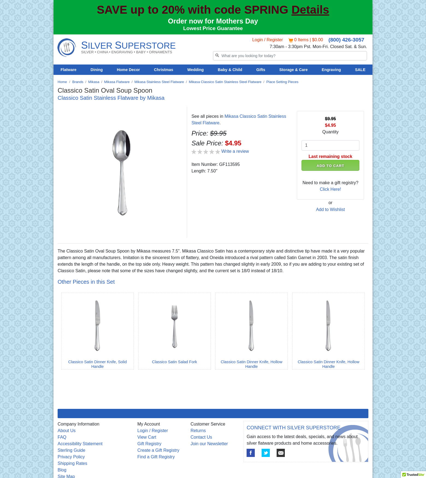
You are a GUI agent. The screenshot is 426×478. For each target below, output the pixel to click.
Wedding (195, 70)
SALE (360, 70)
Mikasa (93, 82)
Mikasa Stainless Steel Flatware (159, 82)
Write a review (235, 151)
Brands (78, 82)
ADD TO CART (330, 166)
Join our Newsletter (209, 443)
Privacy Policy (71, 456)
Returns (198, 430)
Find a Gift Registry (156, 456)
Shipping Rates (72, 463)
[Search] (290, 55)
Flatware (68, 70)
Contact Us (201, 437)
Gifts (260, 70)
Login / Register (267, 39)
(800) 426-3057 (346, 40)
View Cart (146, 437)
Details (310, 9)
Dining (97, 70)
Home (62, 82)
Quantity (330, 132)
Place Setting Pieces (282, 82)
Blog (62, 470)
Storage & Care (293, 70)
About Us (67, 430)
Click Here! (330, 189)
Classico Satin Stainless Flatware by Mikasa (111, 98)
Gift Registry (149, 443)
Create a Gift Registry (158, 450)
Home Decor (128, 70)
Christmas (163, 70)
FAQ (62, 437)
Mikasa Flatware (116, 82)
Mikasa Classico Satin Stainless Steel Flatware (225, 82)
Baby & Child (230, 70)
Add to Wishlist (330, 209)
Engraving (331, 70)
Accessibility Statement (80, 443)
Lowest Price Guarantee (213, 28)
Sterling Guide (71, 450)
